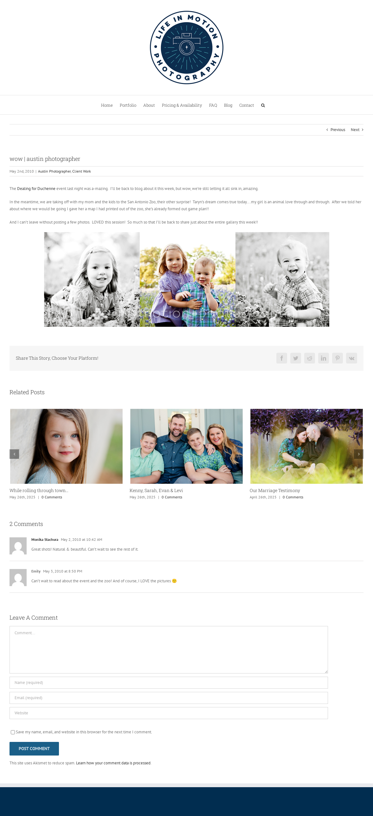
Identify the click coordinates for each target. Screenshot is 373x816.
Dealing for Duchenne (36, 188)
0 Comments (52, 497)
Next (355, 129)
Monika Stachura (44, 539)
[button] (263, 104)
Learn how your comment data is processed (113, 763)
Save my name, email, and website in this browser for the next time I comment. (84, 732)
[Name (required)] (169, 683)
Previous (338, 129)
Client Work (81, 171)
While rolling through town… (39, 490)
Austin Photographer (54, 171)
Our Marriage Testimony (275, 490)
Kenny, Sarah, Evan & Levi (156, 490)
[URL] (169, 713)
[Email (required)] (169, 698)
